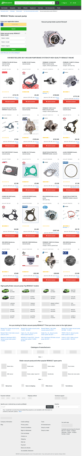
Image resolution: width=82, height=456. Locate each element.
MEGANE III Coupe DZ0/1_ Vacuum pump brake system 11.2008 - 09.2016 (30, 338)
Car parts (12, 8)
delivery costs (16, 98)
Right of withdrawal (26, 429)
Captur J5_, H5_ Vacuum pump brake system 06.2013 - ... (29, 333)
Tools (58, 8)
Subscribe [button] (49, 406)
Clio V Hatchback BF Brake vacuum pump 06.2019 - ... (50, 337)
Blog (2, 424)
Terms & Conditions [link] (26, 427)
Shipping (23, 438)
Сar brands (4, 8)
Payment (23, 444)
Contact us (24, 435)
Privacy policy (24, 424)
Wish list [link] (23, 441)
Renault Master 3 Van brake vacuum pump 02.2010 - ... (48, 328)
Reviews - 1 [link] (46, 93)
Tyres (19, 8)
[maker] (14, 38)
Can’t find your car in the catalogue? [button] (10, 52)
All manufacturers (45, 424)
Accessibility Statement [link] (27, 450)
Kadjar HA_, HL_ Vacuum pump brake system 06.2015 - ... (49, 333)
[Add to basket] (10, 101)
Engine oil (33, 8)
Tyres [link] (42, 421)
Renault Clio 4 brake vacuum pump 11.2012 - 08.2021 (30, 328)
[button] (53, 3)
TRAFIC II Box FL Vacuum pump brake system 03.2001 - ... (70, 333)
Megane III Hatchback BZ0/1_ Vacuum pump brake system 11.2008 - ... (8, 338)
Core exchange (25, 432)
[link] (75, 3)
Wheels (25, 8)
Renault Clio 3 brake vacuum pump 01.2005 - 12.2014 (10, 328)
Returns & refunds (25, 447)
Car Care (40, 8)
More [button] (20, 411)
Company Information (6, 421)
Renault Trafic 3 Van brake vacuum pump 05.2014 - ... (10, 333)
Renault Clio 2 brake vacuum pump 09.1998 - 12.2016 (71, 328)
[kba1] (15, 24)
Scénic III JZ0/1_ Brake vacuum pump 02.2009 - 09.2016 (70, 337)
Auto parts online (4, 11)
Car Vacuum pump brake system (31, 11)
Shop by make (45, 429)
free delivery (76, 98)
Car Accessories (50, 8)
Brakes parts (19, 11)
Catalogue (12, 11)
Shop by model (45, 427)
